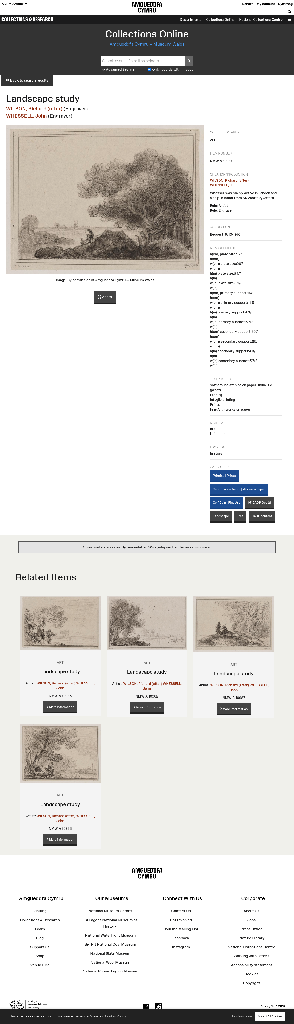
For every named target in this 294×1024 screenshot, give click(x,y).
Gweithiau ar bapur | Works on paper (239, 489)
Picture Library (251, 938)
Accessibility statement (251, 965)
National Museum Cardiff (110, 911)
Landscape (221, 516)
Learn (40, 929)
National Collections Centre (261, 19)
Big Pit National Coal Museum (110, 944)
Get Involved (181, 920)
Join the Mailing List (181, 929)
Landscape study (60, 671)
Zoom (105, 297)
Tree (240, 516)
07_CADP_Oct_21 (259, 502)
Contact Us (181, 911)
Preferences (242, 1016)
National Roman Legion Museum (110, 971)
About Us (251, 911)
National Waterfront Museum (110, 935)
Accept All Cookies (270, 1016)
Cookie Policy (115, 1016)
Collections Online (220, 19)
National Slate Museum (110, 953)
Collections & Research (27, 19)
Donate (247, 4)
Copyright (251, 983)
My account (265, 4)
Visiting (39, 911)
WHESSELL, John (26, 116)
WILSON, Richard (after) (34, 108)
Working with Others (251, 956)
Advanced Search (118, 69)
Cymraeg (285, 4)
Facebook (181, 938)
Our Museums (15, 4)
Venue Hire (39, 965)
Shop (40, 956)
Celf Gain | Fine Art (226, 502)
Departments (190, 19)
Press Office (251, 929)
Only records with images (172, 69)
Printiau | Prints (224, 475)
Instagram (181, 947)
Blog (40, 938)
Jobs (251, 920)
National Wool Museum (110, 962)
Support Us (39, 947)
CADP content (262, 516)
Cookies (251, 974)
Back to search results (27, 80)
